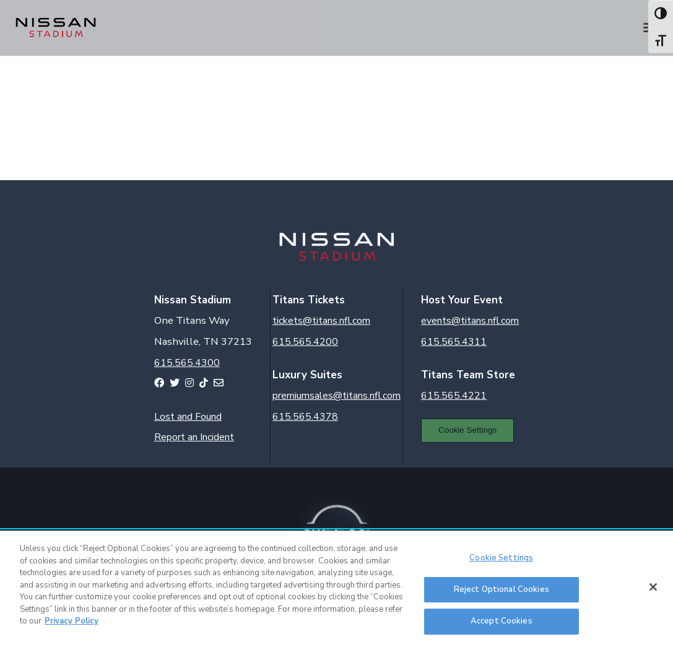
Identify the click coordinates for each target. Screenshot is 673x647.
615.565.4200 (305, 342)
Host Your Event (462, 300)
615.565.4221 (454, 395)
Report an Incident (194, 437)
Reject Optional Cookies (501, 589)
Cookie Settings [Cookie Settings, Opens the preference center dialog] (501, 557)
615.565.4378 (305, 416)
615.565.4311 (454, 342)
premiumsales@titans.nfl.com (336, 395)
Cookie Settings (467, 430)
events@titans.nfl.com (470, 321)
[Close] (653, 587)
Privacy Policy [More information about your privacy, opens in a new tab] (71, 621)
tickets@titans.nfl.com (321, 321)
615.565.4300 (187, 363)
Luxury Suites (307, 375)
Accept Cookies (501, 621)
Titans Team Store (468, 375)
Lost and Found (188, 416)
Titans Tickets (308, 300)
